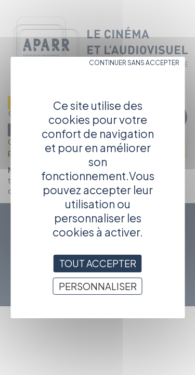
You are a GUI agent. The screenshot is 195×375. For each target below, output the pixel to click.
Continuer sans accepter (134, 63)
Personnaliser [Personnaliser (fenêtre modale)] (98, 286)
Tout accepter (97, 263)
